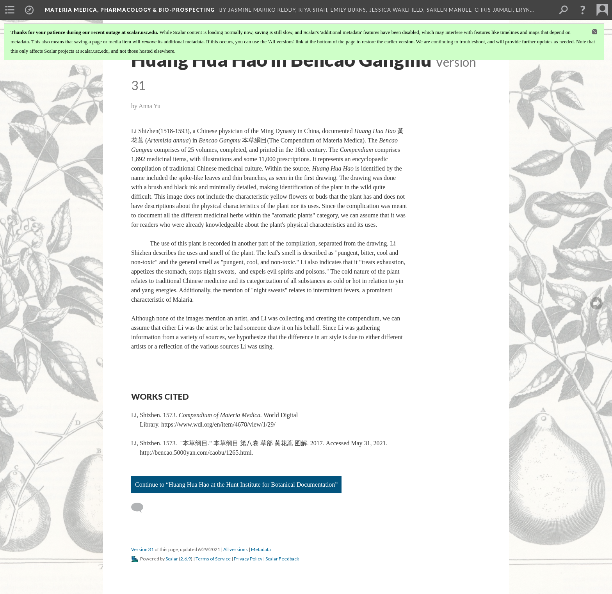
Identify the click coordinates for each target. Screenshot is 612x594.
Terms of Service (213, 559)
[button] (582, 10)
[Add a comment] (140, 508)
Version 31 (142, 549)
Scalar (171, 559)
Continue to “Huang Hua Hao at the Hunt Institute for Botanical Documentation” (236, 484)
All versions (235, 549)
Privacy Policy (248, 559)
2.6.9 (185, 559)
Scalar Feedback (282, 559)
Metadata (261, 549)
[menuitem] (10, 10)
